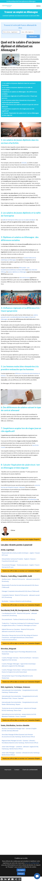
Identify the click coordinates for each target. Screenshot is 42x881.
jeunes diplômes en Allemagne (17, 272)
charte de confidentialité (32, 863)
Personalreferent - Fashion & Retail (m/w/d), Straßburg (18, 619)
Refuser (21, 873)
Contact (16, 769)
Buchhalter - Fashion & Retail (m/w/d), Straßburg (16, 601)
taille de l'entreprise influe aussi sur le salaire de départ (19, 220)
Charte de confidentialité (30, 769)
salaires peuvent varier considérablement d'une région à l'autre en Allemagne (19, 317)
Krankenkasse (32, 499)
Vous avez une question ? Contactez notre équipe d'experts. (21, 539)
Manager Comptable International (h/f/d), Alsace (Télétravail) (20, 591)
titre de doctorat (24, 277)
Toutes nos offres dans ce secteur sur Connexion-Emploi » (21, 571)
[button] (37, 876)
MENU (38, 6)
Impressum (7, 769)
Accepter (21, 870)
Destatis (24, 162)
